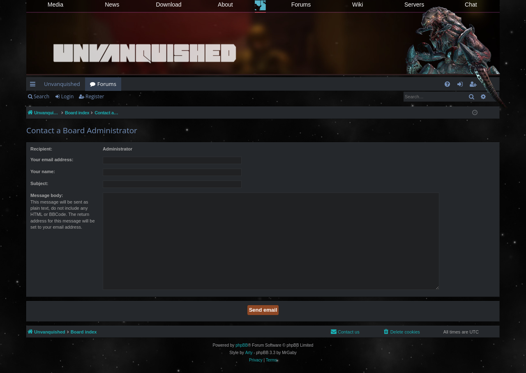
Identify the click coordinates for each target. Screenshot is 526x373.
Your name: (42, 171)
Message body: (46, 195)
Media (55, 4)
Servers (414, 4)
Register (94, 96)
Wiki (357, 4)
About (225, 4)
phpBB (241, 345)
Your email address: (51, 159)
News (112, 4)
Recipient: (41, 148)
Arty (249, 352)
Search (41, 96)
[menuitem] (447, 84)
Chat (471, 4)
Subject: (39, 183)
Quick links (34, 85)
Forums (301, 4)
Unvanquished (62, 84)
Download (168, 4)
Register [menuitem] (474, 85)
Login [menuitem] (461, 85)
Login (67, 96)
